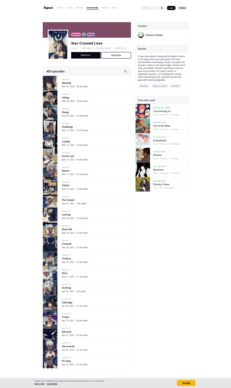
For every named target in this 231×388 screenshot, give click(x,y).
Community (92, 7)
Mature (104, 7)
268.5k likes (121, 49)
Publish (182, 8)
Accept (186, 383)
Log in (171, 8)
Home (60, 7)
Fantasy (92, 36)
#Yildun (176, 86)
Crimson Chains (155, 35)
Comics (70, 7)
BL (85, 36)
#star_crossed (161, 86)
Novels (80, 7)
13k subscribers (104, 49)
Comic (75, 49)
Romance (77, 36)
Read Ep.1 (87, 56)
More (114, 7)
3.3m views (87, 49)
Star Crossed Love (87, 44)
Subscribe (117, 56)
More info (39, 383)
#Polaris (145, 86)
